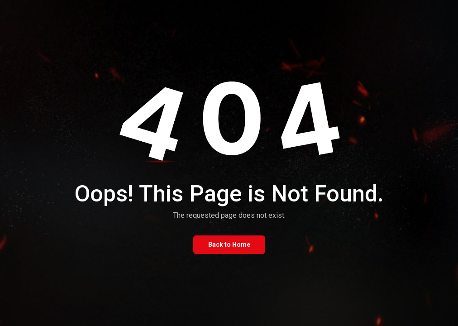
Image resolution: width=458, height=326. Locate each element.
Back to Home (229, 244)
